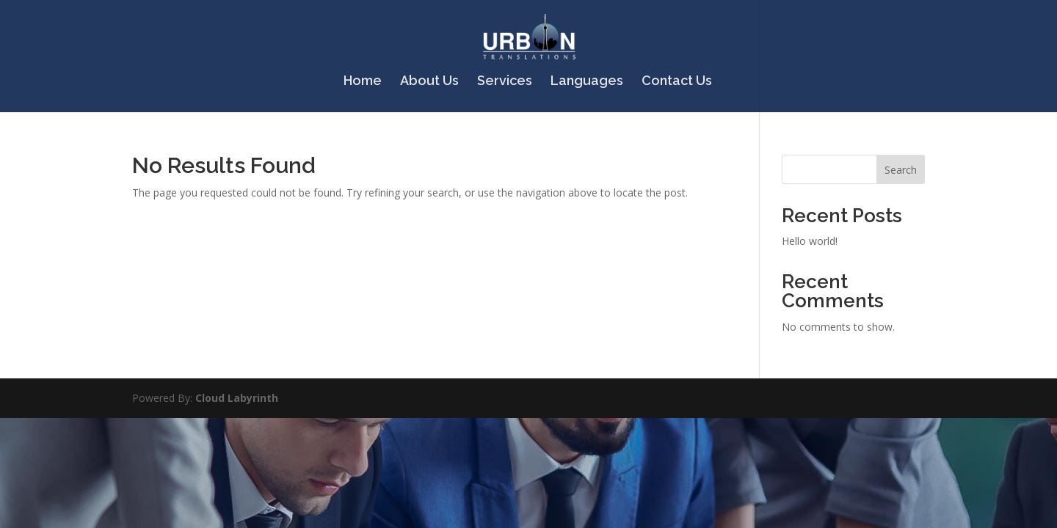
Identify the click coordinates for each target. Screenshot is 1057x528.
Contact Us (677, 82)
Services (504, 82)
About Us (429, 82)
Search (901, 170)
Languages (587, 82)
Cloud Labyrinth (236, 398)
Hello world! (810, 241)
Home (363, 82)
